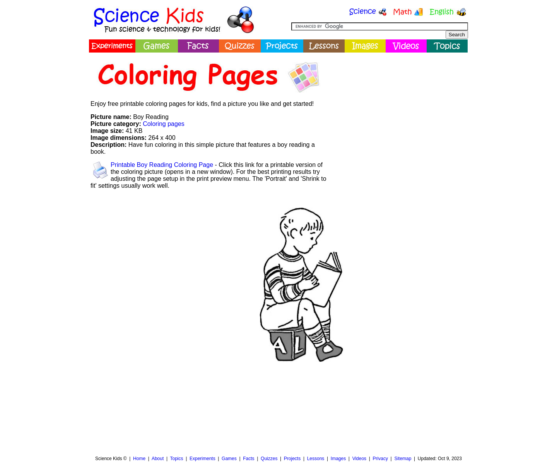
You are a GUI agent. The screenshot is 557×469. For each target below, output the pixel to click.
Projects (292, 458)
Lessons (316, 458)
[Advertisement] (397, 110)
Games (229, 458)
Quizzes (269, 458)
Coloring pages (164, 124)
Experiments (202, 458)
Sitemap (402, 458)
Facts (248, 458)
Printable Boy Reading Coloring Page (162, 164)
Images (338, 458)
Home (139, 458)
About (158, 458)
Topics (176, 458)
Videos (359, 458)
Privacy (380, 458)
